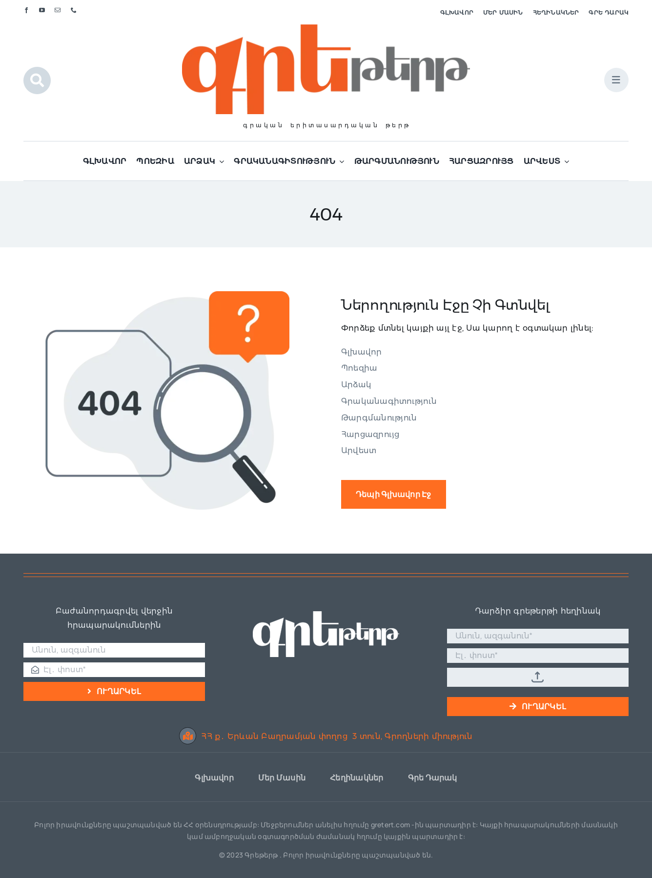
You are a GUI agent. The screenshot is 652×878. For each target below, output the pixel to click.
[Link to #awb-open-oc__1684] (616, 80)
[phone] (74, 10)
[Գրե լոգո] (325, 28)
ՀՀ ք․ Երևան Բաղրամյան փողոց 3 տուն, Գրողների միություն (325, 736)
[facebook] (26, 10)
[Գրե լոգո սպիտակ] (326, 614)
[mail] (58, 10)
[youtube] (42, 10)
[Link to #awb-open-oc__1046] (37, 80)
